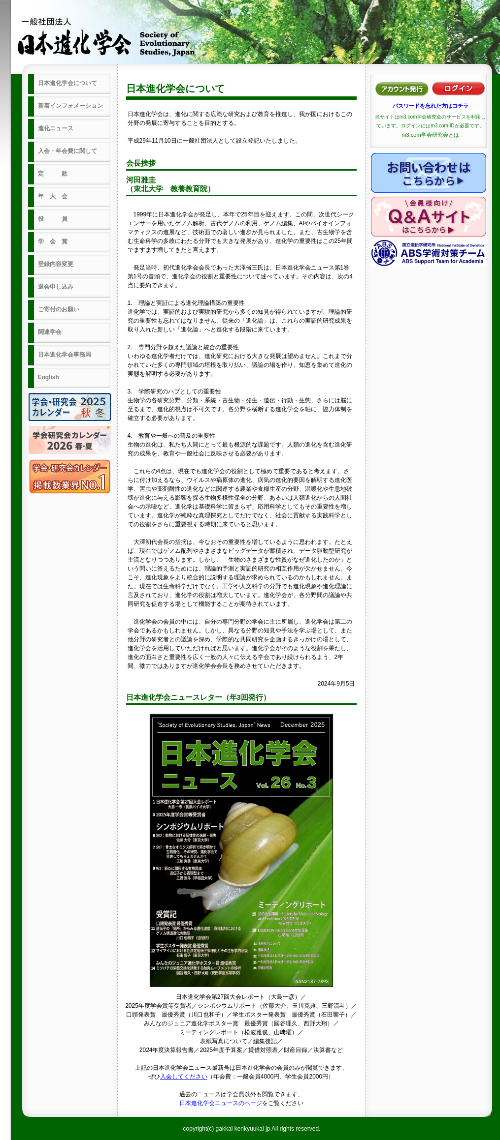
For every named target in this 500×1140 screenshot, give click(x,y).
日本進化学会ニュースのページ (220, 1103)
